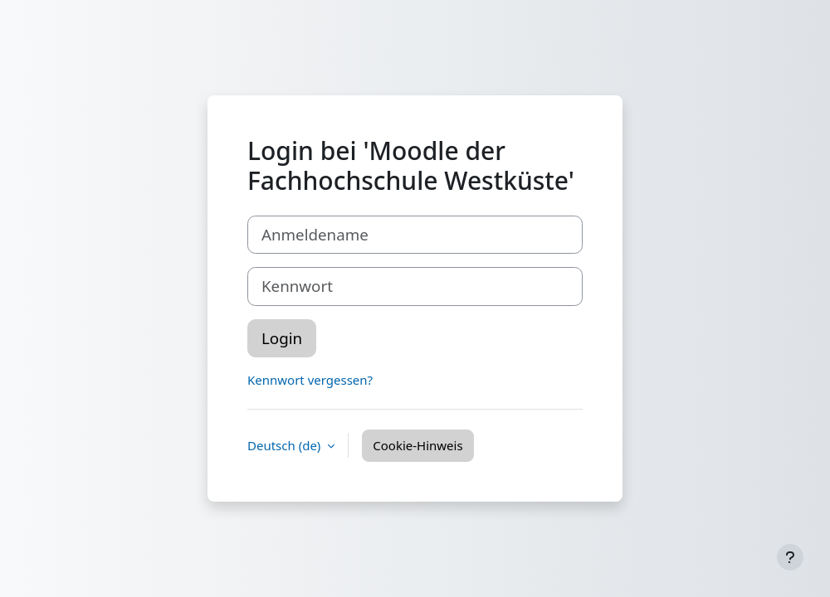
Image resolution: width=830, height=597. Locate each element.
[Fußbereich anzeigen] (790, 557)
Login (281, 338)
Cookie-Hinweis (417, 445)
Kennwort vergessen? (310, 379)
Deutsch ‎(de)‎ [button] (285, 445)
